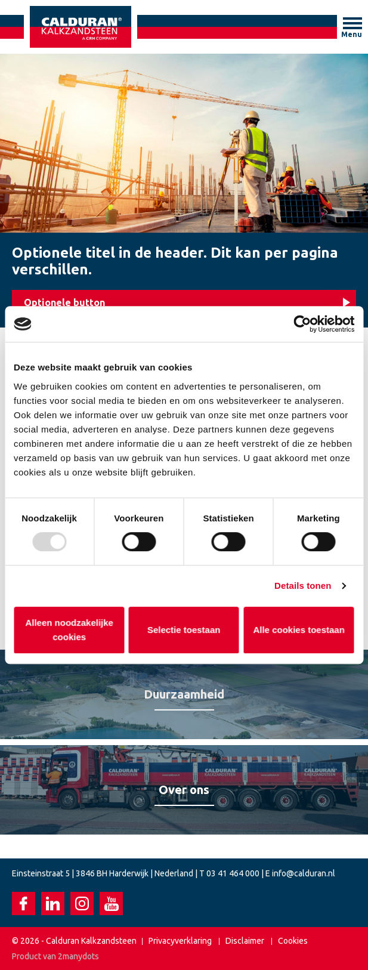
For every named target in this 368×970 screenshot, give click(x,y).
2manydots (78, 956)
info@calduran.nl (303, 873)
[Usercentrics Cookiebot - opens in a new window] (302, 324)
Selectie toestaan (184, 630)
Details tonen (302, 585)
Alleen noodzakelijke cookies (69, 629)
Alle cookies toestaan (299, 630)
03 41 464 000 (232, 873)
